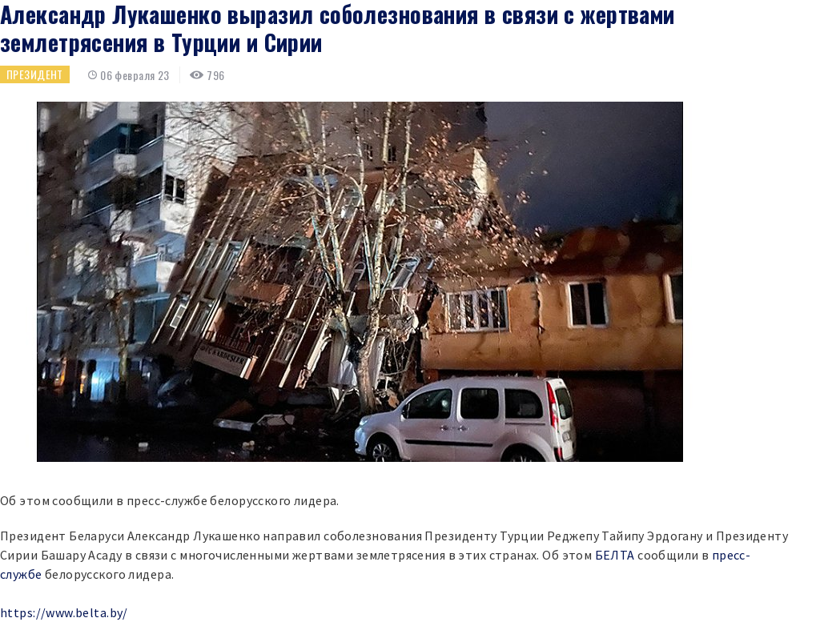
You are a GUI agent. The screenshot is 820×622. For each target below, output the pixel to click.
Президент (34, 74)
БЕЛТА (615, 555)
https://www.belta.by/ (64, 612)
